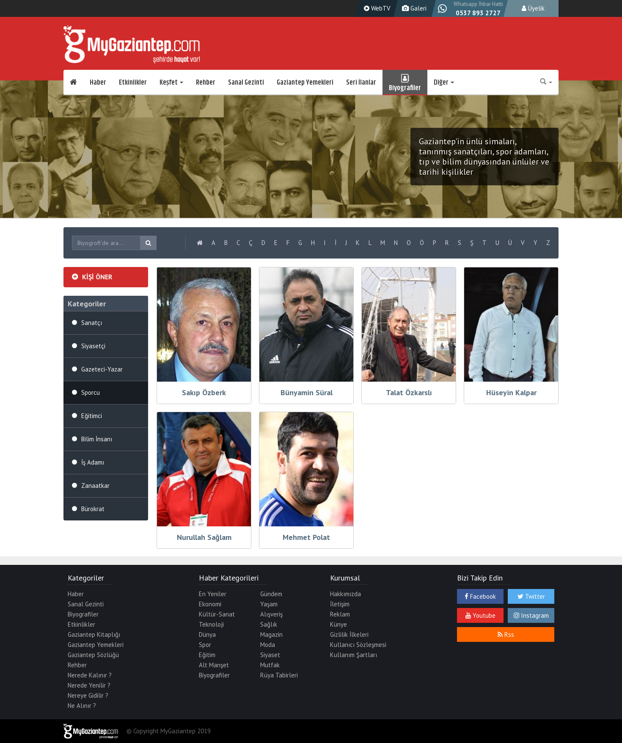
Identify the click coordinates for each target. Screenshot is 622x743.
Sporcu (90, 392)
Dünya (207, 634)
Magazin (271, 634)
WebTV (376, 8)
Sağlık (268, 624)
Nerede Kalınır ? (90, 675)
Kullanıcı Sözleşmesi (358, 645)
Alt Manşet (214, 665)
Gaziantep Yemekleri (305, 82)
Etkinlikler (133, 82)
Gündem (271, 594)
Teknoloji (211, 624)
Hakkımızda (345, 594)
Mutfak (270, 665)
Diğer (444, 82)
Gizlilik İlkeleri (349, 634)
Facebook (480, 596)
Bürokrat (93, 509)
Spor (205, 645)
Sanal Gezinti (246, 82)
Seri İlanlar (361, 82)
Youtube (480, 615)
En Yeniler (212, 594)
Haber (98, 82)
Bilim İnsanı (96, 439)
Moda (267, 645)
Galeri (413, 8)
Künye (338, 624)
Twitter (531, 596)
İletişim (340, 604)
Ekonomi (210, 604)
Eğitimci (91, 416)
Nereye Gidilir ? (88, 695)
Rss (506, 634)
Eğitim (207, 655)
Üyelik (533, 8)
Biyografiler (405, 82)
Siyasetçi (93, 346)
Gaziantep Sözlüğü (93, 655)
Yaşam (269, 604)
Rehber (205, 82)
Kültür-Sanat (217, 614)
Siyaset (270, 655)
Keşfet (171, 82)
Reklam (340, 614)
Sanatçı (91, 323)
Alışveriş (271, 614)
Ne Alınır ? (82, 706)
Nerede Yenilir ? (89, 685)
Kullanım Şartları (353, 655)
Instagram (531, 615)
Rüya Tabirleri (279, 675)
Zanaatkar (95, 486)
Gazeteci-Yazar (102, 369)
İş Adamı (92, 462)
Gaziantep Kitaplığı (94, 634)
